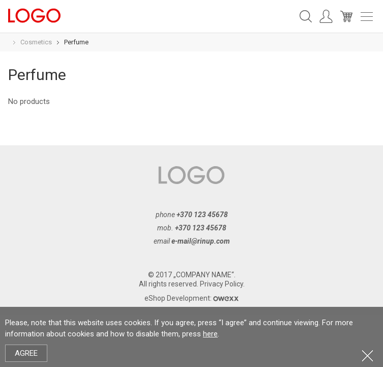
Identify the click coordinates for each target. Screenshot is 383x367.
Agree (26, 353)
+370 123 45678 (202, 215)
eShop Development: (191, 298)
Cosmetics (36, 42)
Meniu (367, 16)
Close (367, 355)
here (210, 333)
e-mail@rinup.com (200, 241)
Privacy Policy (221, 284)
